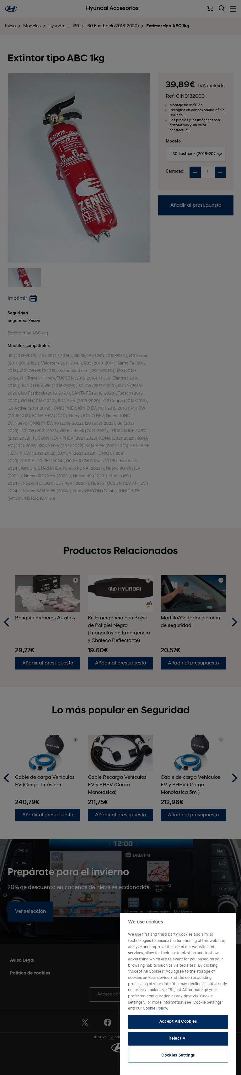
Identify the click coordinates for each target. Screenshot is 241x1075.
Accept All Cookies (178, 1022)
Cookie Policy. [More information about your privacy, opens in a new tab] (155, 1008)
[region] (178, 994)
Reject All (178, 1038)
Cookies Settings (178, 1055)
